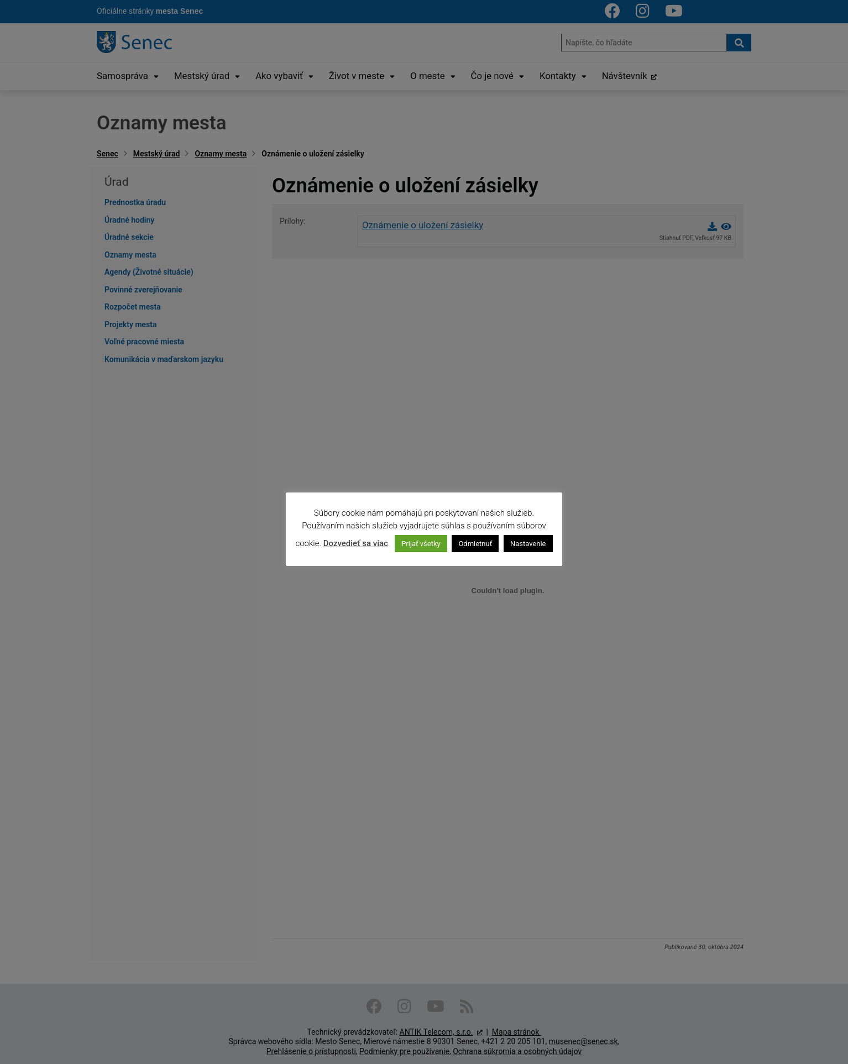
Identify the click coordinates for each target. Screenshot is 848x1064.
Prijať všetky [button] (421, 543)
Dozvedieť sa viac (355, 543)
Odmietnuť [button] (475, 543)
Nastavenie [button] (528, 543)
